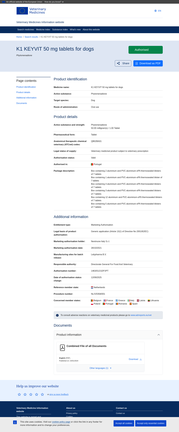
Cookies (69, 417)
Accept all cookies (123, 423)
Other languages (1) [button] (100, 368)
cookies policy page (61, 422)
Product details (23, 92)
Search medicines (25, 29)
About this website (91, 29)
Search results (31, 37)
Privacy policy (72, 413)
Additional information (26, 98)
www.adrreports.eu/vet (141, 315)
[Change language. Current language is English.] (158, 10)
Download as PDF (148, 63)
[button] (123, 63)
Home (19, 37)
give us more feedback (59, 394)
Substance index (60, 29)
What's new (75, 29)
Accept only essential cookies (150, 423)
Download (135, 359)
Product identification (26, 87)
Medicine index (43, 29)
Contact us (120, 413)
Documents (21, 103)
